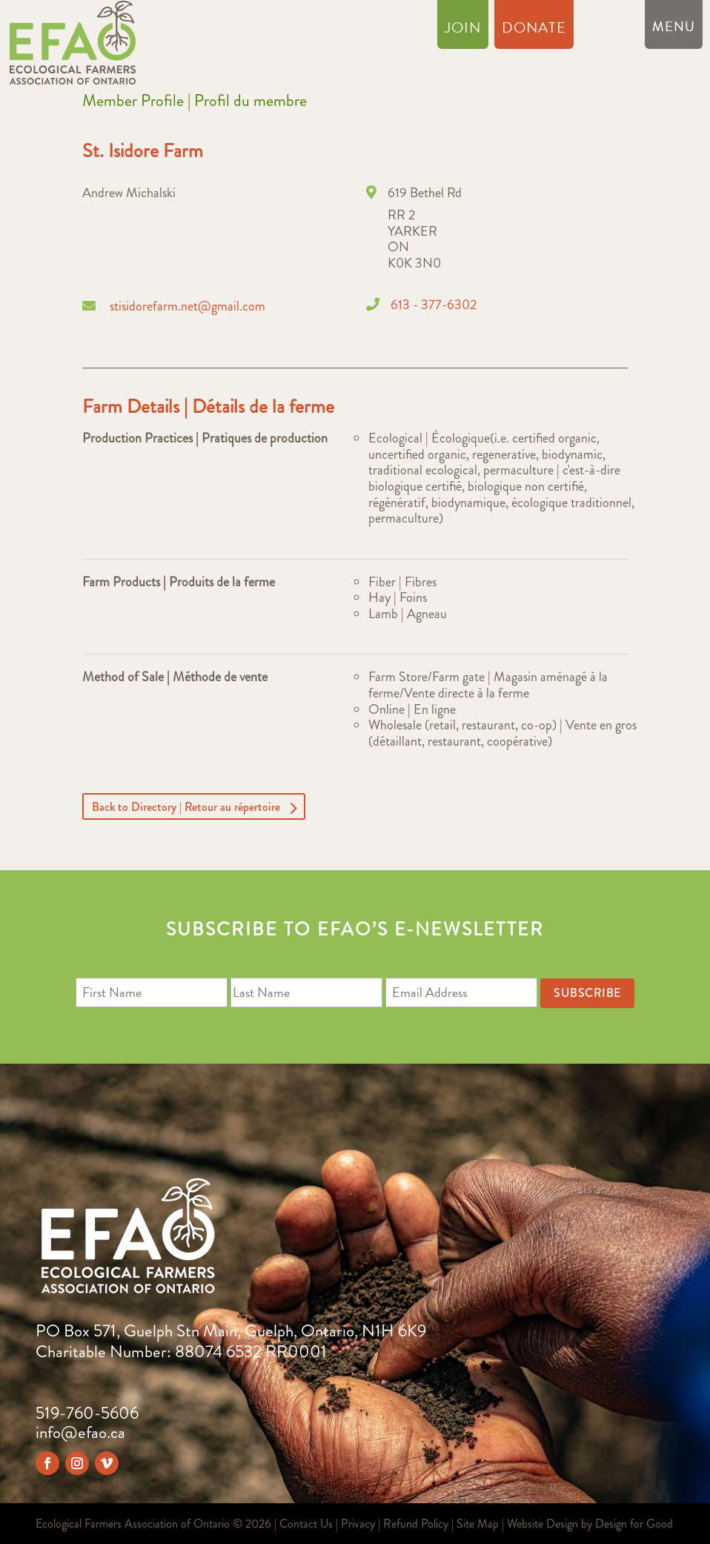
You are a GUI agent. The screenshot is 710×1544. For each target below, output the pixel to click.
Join (463, 30)
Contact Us (306, 1523)
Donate (534, 30)
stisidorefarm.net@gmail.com (187, 306)
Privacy (358, 1523)
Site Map (478, 1523)
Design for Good (634, 1523)
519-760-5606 (87, 1413)
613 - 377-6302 (434, 304)
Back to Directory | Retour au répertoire (186, 806)
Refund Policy (415, 1523)
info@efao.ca (80, 1432)
